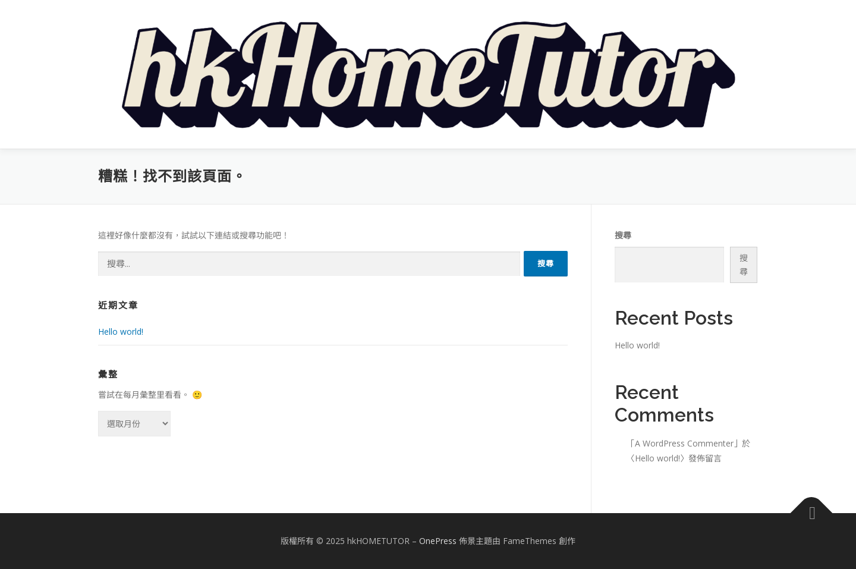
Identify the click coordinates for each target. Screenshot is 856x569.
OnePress (438, 540)
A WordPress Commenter (684, 443)
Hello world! (120, 331)
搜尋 (623, 235)
